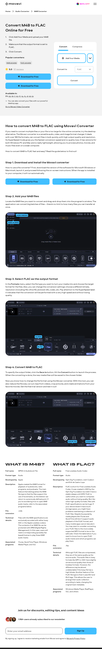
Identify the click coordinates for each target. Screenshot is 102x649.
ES (17, 96)
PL (25, 96)
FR (12, 96)
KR (30, 96)
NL (22, 96)
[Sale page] (83, 4)
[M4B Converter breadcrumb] (40, 11)
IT (14, 96)
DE (10, 96)
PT (20, 96)
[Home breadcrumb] (7, 11)
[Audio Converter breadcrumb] (22, 11)
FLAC (84, 69)
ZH (33, 96)
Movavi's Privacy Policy (76, 638)
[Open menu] (95, 3)
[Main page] (13, 4)
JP (27, 96)
